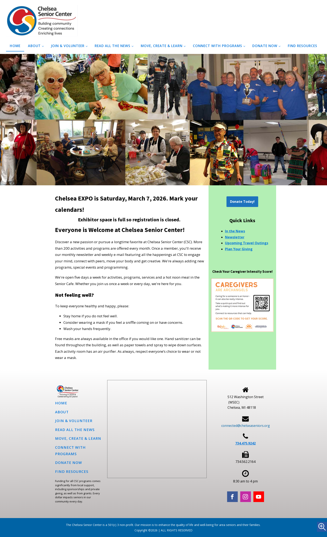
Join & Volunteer (67, 46)
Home (15, 46)
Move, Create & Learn (161, 46)
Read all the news (112, 46)
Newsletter (234, 237)
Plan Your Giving (239, 249)
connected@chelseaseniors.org (245, 425)
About (34, 46)
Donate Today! (242, 201)
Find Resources (302, 46)
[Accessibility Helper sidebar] (322, 527)
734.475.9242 (245, 443)
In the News (235, 231)
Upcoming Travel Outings (246, 243)
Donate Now (264, 46)
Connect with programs (217, 46)
